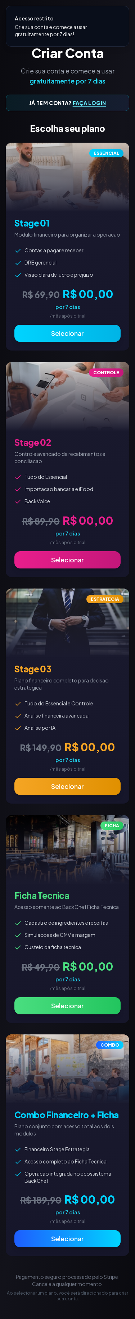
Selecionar (67, 333)
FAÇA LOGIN (89, 103)
